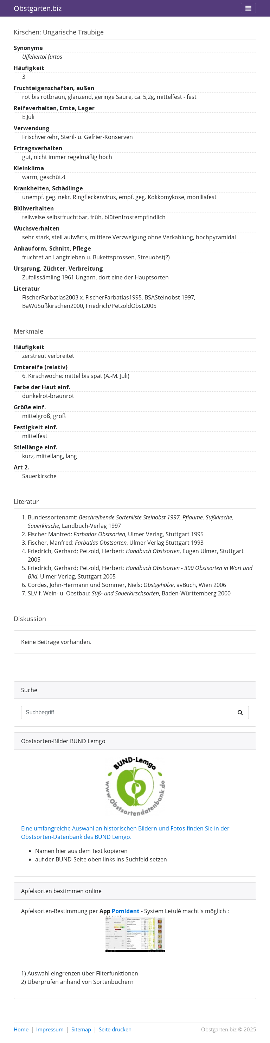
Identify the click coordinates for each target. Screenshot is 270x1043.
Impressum (50, 1029)
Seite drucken (115, 1029)
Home (21, 1029)
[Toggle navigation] (248, 8)
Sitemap (81, 1029)
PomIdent (126, 911)
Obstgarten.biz (38, 8)
